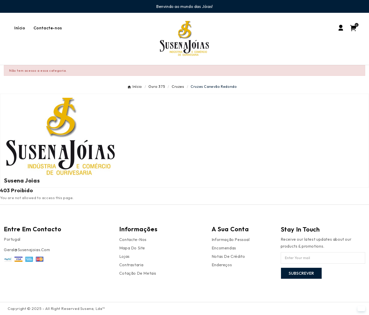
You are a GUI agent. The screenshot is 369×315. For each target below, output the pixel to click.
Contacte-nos (133, 239)
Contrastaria (131, 264)
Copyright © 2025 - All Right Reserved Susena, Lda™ (56, 308)
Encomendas (224, 247)
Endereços (222, 264)
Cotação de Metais (137, 273)
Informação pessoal (231, 239)
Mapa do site (132, 247)
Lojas (124, 256)
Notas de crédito (228, 256)
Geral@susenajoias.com (27, 249)
